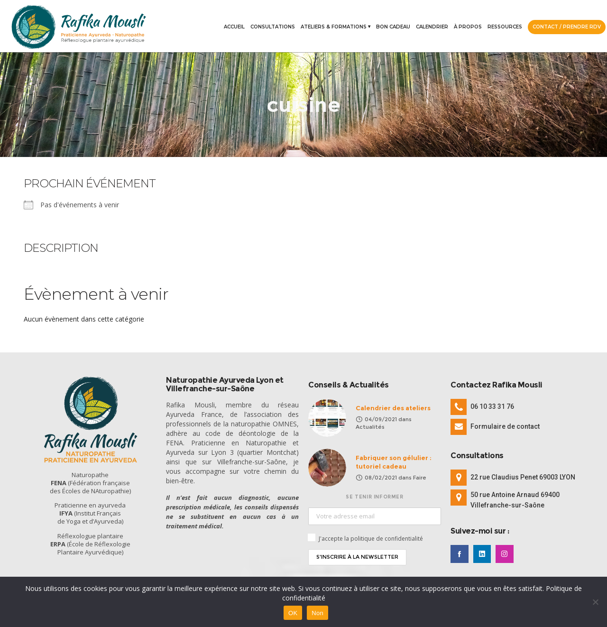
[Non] (595, 602)
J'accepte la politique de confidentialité (371, 539)
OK (292, 613)
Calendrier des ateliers (393, 408)
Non (317, 613)
